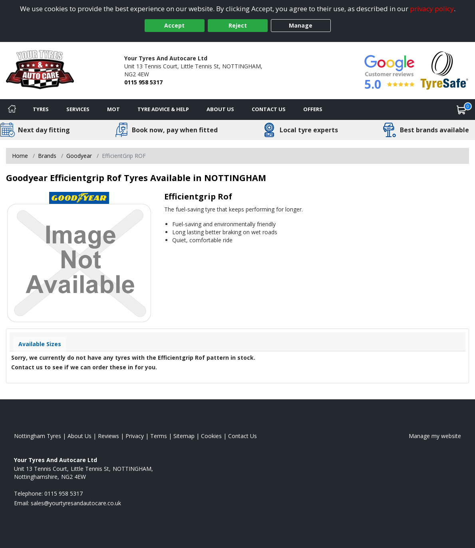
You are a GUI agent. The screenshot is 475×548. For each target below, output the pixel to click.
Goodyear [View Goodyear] (79, 155)
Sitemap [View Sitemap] (184, 436)
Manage (300, 25)
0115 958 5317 (143, 82)
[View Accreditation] (444, 70)
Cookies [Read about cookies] (211, 436)
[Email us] (76, 503)
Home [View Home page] (20, 155)
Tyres (41, 109)
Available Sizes (39, 344)
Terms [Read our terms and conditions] (158, 436)
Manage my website (435, 436)
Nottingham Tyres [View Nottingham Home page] (37, 436)
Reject (238, 25)
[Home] (12, 109)
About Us (220, 109)
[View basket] (461, 109)
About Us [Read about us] (79, 436)
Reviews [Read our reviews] (108, 436)
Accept (174, 25)
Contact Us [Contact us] (269, 109)
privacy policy (432, 8)
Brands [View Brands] (47, 155)
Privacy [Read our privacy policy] (134, 436)
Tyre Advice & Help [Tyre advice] (163, 109)
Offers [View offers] (312, 109)
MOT (113, 109)
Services (77, 109)
